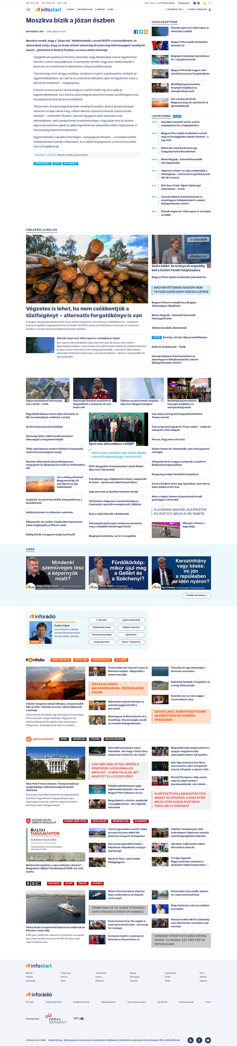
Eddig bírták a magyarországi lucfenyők (50, 534)
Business (54, 883)
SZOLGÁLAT (100, 821)
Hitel (64, 739)
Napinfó (134, 981)
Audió (167, 977)
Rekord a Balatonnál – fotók (169, 347)
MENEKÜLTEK (121, 821)
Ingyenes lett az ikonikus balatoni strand (113, 491)
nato (57, 163)
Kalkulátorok (114, 739)
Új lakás (121, 660)
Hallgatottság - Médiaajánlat (63, 1040)
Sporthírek (162, 1002)
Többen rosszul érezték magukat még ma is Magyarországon (139, 402)
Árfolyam (81, 660)
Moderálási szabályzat (131, 1040)
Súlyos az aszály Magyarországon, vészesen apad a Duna (118, 688)
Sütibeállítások (172, 1040)
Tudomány (66, 973)
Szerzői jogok (151, 1040)
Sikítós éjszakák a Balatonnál (169, 328)
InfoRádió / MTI (35, 32)
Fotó (202, 973)
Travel (82, 883)
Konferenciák (101, 660)
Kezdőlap (40, 155)
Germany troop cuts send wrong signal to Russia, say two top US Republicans (180, 940)
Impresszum (85, 1040)
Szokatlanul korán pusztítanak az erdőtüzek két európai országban (180, 716)
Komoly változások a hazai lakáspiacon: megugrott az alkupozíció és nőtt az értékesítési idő (55, 465)
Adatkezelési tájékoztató (105, 1040)
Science (97, 883)
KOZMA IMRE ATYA (75, 821)
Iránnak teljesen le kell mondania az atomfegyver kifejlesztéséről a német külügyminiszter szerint (175, 359)
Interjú (99, 977)
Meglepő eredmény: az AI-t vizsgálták (112, 536)
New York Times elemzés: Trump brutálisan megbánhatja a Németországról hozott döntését (52, 787)
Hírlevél (203, 977)
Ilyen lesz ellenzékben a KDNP (111, 444)
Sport (69, 883)
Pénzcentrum (60, 660)
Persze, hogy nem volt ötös (168, 439)
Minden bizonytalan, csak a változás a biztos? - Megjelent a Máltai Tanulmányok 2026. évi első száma (54, 868)
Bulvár (133, 973)
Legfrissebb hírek (54, 1002)
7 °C (207, 3)
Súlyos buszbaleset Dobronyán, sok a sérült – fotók (44, 402)
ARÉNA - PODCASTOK (198, 9)
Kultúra (64, 977)
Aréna (208, 1002)
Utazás (95, 739)
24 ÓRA (177, 117)
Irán (111, 9)
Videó (167, 981)
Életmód (99, 981)
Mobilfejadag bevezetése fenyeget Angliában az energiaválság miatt (182, 404)
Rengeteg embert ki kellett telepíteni (175, 474)
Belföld (29, 973)
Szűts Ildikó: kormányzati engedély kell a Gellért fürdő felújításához (178, 268)
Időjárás (203, 981)
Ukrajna (101, 9)
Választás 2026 (86, 9)
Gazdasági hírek (186, 1002)
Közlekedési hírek (81, 1002)
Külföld (51, 155)
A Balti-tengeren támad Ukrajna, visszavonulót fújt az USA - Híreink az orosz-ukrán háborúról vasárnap (54, 707)
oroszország (42, 163)
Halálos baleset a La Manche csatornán (49, 512)
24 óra (71, 9)
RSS (161, 1040)
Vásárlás (79, 739)
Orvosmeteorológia (136, 1002)
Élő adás (102, 620)
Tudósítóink (101, 973)
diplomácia (70, 163)
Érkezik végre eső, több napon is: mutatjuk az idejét (88, 338)
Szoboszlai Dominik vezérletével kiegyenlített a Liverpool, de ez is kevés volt (92, 404)
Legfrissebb (170, 973)
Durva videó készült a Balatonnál (109, 514)
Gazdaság (30, 981)
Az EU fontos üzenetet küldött (44, 427)
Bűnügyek (135, 977)
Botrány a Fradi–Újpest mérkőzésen (185, 337)
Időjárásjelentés (108, 1002)
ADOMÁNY (141, 821)
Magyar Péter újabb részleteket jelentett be (179, 277)
